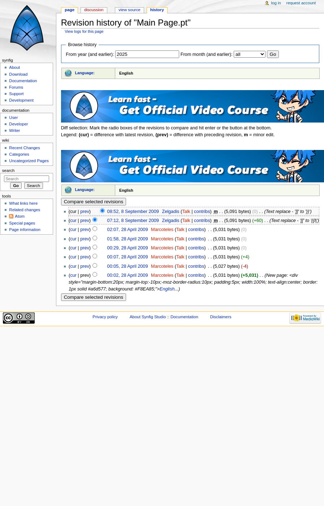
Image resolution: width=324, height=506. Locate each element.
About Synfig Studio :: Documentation (164, 317)
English (167, 289)
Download (18, 74)
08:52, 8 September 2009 (133, 211)
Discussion (93, 10)
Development (21, 100)
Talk (186, 211)
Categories (19, 154)
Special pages (22, 223)
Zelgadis (170, 211)
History (157, 10)
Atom (20, 216)
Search (8, 170)
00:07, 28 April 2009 (127, 256)
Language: (85, 73)
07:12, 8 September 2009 (133, 220)
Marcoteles (162, 229)
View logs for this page (84, 31)
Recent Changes (24, 148)
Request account (301, 3)
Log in (276, 3)
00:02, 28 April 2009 (127, 275)
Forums (16, 87)
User (13, 117)
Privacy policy (105, 317)
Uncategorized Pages (29, 161)
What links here (23, 203)
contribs (202, 211)
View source (129, 10)
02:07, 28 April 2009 (127, 229)
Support (16, 94)
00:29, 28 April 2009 (127, 247)
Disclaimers (221, 317)
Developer (18, 124)
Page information (24, 229)
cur (73, 220)
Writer (14, 130)
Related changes (24, 210)
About (14, 67)
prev (84, 211)
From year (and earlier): (90, 54)
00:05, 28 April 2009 (127, 266)
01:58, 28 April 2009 (127, 238)
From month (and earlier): (207, 54)
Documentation (23, 81)
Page (69, 10)
